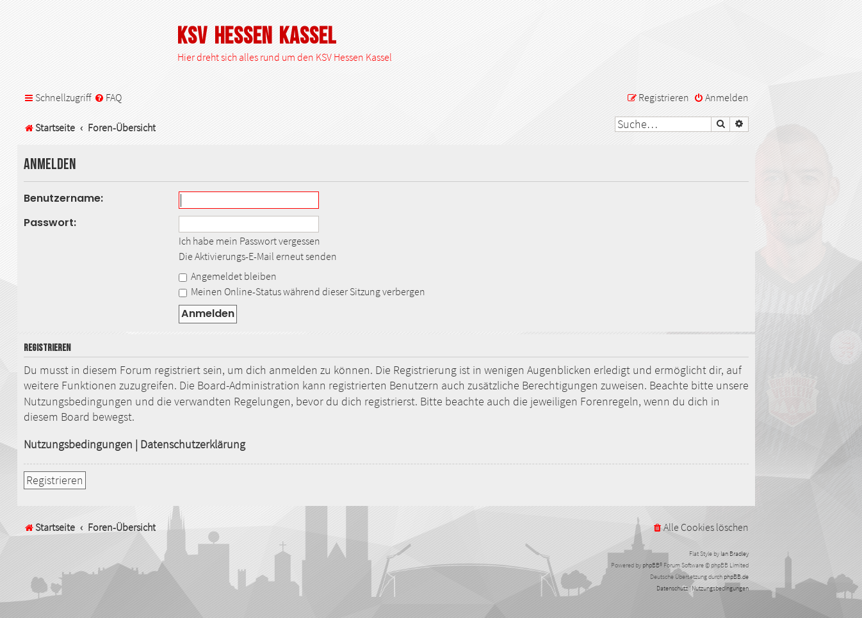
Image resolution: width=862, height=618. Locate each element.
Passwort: (50, 222)
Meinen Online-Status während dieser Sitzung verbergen (302, 291)
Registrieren (54, 480)
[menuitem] (108, 97)
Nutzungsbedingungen (78, 444)
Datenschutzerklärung (192, 444)
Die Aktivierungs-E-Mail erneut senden (258, 256)
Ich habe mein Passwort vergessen (249, 240)
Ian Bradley (734, 553)
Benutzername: (63, 198)
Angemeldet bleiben (228, 276)
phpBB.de (736, 577)
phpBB (651, 565)
